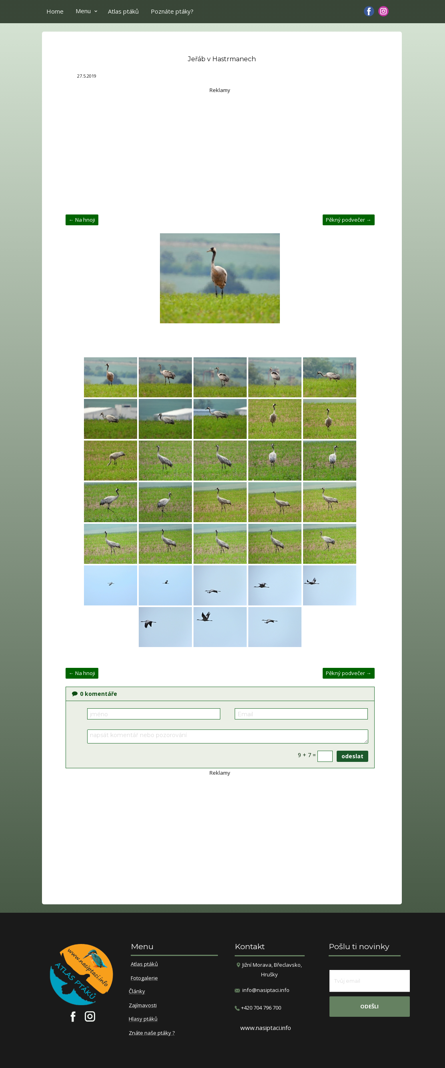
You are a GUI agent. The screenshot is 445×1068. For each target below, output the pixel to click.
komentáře (94, 693)
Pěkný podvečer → (348, 219)
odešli (369, 1006)
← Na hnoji (82, 219)
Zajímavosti (143, 1005)
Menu (83, 11)
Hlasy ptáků (143, 1019)
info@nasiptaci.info (265, 990)
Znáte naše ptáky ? (152, 1033)
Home (55, 11)
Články (137, 991)
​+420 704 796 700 (258, 1008)
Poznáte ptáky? (172, 11)
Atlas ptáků (123, 11)
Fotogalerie (144, 978)
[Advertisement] (220, 150)
